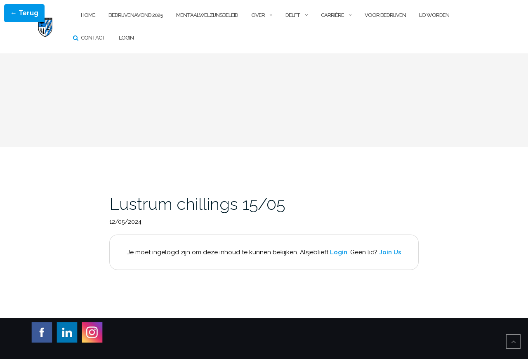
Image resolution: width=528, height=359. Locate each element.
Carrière (332, 15)
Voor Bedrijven (385, 15)
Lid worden (434, 15)
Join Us (390, 252)
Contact (93, 38)
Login (126, 38)
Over (258, 15)
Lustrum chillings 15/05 (197, 204)
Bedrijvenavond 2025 (135, 15)
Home (88, 15)
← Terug (24, 13)
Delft (292, 15)
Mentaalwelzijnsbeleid (207, 15)
